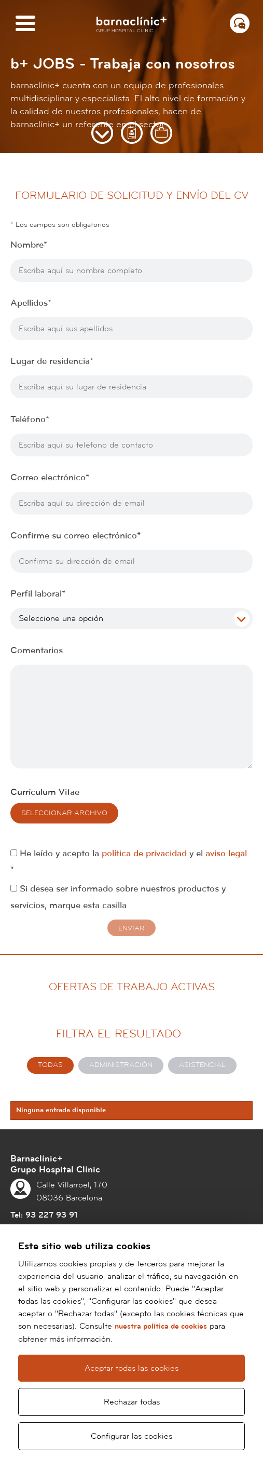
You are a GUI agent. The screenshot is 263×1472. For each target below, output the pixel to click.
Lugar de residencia (51, 361)
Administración (121, 1065)
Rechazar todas (132, 1402)
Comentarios (36, 650)
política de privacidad (144, 853)
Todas (50, 1065)
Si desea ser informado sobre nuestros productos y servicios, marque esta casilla (118, 897)
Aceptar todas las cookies (131, 1368)
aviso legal (226, 853)
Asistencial (202, 1065)
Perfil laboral (37, 594)
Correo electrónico (49, 477)
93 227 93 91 (51, 1215)
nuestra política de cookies (161, 1326)
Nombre (28, 245)
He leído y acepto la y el (128, 862)
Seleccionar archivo (64, 813)
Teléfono (29, 419)
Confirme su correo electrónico (75, 536)
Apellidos (30, 303)
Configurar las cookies (131, 1436)
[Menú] (25, 24)
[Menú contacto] (240, 23)
